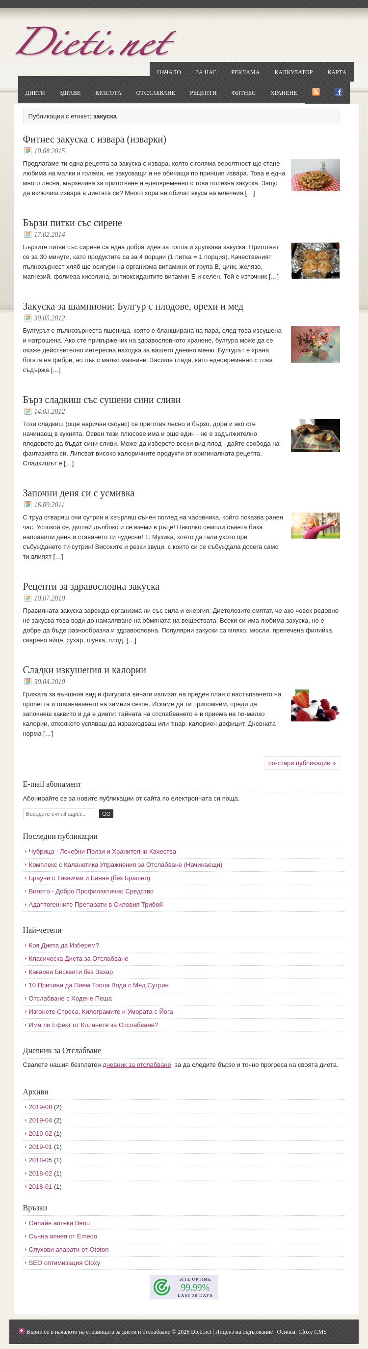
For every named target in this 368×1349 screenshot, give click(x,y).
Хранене (283, 92)
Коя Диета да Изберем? (64, 945)
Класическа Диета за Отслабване (79, 958)
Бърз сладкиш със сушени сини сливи (102, 399)
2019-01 (41, 1146)
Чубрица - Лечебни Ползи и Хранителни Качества (103, 851)
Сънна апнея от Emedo (63, 1236)
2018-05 (41, 1160)
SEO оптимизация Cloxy (65, 1262)
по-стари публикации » (302, 763)
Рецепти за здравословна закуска (91, 586)
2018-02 (41, 1173)
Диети (35, 92)
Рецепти (203, 92)
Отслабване (155, 92)
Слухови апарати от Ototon (69, 1249)
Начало (169, 72)
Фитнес (244, 92)
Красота (108, 92)
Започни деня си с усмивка (79, 493)
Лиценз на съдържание (244, 1331)
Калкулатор (293, 72)
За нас (206, 72)
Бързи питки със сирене (72, 222)
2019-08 (41, 1107)
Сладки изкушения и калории (84, 669)
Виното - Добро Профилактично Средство (91, 891)
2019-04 (41, 1120)
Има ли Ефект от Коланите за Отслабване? (93, 1025)
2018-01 (41, 1186)
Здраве (70, 92)
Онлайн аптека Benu (59, 1223)
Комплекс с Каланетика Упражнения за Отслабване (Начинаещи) (126, 864)
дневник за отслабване (137, 1064)
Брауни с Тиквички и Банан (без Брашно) (89, 878)
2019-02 (41, 1133)
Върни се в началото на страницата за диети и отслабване (98, 1331)
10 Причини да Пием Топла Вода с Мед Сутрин (99, 985)
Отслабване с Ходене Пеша (70, 998)
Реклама (245, 72)
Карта (336, 72)
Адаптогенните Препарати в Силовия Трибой (96, 904)
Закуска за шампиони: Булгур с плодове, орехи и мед (133, 306)
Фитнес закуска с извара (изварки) (94, 139)
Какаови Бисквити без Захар (71, 972)
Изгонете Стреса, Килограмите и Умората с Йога (101, 1011)
